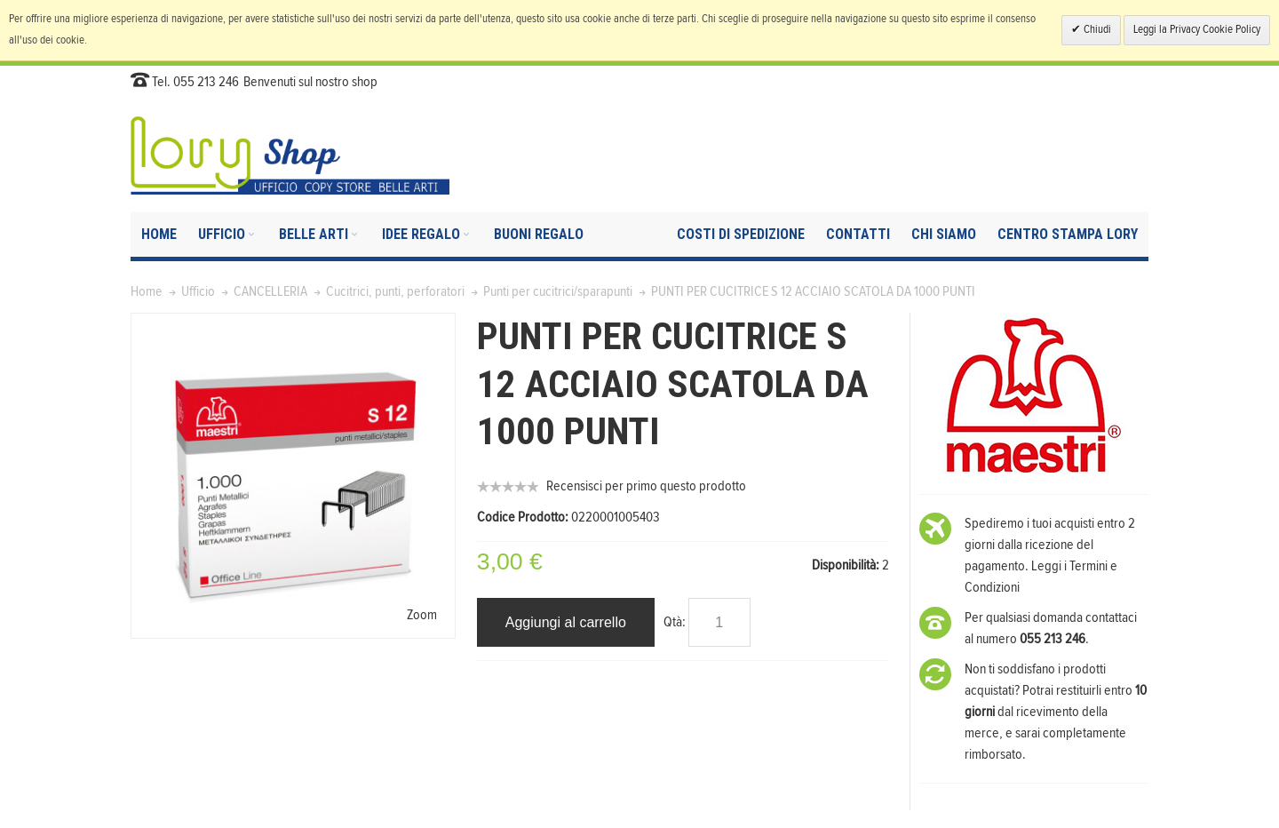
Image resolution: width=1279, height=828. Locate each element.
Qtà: (674, 622)
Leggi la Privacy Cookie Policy (1196, 30)
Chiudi (1096, 30)
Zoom (422, 615)
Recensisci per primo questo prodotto (646, 486)
